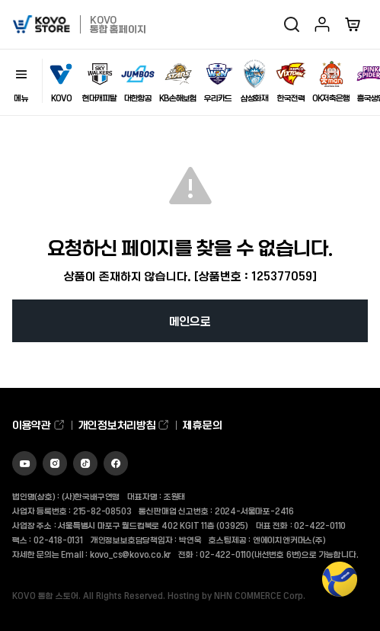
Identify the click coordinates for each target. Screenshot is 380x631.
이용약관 (38, 425)
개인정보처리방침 (124, 425)
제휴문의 (202, 425)
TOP (339, 587)
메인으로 (190, 321)
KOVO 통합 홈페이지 (117, 24)
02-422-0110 (320, 525)
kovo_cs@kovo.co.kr (130, 554)
